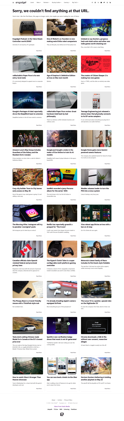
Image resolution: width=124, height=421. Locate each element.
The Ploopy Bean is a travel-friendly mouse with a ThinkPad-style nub (27, 302)
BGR (61, 409)
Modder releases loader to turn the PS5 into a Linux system (95, 190)
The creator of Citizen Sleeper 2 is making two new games (94, 77)
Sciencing (66, 409)
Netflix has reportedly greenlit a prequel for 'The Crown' (59, 226)
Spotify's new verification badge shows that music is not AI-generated (61, 338)
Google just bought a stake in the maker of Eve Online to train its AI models (60, 152)
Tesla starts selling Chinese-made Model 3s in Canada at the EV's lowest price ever (27, 339)
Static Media (54, 403)
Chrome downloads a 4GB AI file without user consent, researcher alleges (94, 339)
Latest (32, 2)
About (53, 400)
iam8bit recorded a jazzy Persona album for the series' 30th (60, 190)
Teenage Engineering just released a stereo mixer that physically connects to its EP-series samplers (96, 114)
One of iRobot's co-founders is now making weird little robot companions (62, 40)
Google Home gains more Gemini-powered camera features (94, 151)
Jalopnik (49, 409)
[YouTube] (101, 2)
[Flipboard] (104, 2)
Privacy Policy (68, 400)
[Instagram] (95, 2)
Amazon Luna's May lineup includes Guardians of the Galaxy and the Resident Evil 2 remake (27, 152)
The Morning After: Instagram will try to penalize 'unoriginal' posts (27, 226)
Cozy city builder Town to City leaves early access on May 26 (27, 190)
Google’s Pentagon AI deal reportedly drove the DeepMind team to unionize (28, 113)
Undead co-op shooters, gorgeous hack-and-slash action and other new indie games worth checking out (95, 41)
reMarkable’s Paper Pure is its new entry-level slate (26, 77)
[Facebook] (92, 2)
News (38, 2)
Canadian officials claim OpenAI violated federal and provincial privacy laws (25, 263)
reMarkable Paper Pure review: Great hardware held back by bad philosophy (61, 114)
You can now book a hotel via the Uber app (62, 378)
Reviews (46, 2)
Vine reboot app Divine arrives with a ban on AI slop (95, 226)
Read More (39, 50)
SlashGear (74, 409)
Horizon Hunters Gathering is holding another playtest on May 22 (96, 378)
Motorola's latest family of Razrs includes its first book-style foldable (95, 262)
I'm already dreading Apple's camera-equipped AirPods (61, 302)
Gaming (66, 2)
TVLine (56, 409)
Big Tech (74, 2)
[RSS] (110, 2)
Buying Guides (56, 2)
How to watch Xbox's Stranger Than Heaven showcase (27, 378)
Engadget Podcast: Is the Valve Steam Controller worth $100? (27, 40)
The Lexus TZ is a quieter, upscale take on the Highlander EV (96, 302)
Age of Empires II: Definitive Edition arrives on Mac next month (61, 77)
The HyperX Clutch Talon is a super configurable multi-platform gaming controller (61, 263)
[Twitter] (98, 2)
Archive (60, 400)
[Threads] (107, 2)
